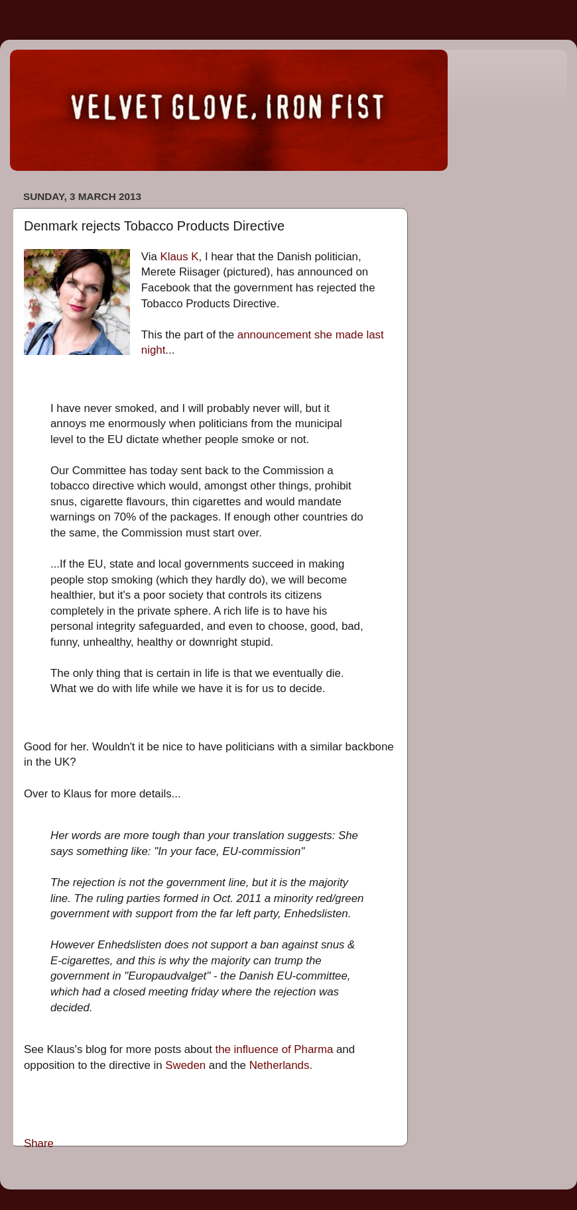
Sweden (185, 1065)
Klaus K (179, 256)
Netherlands (279, 1065)
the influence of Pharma (275, 1049)
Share (39, 1143)
